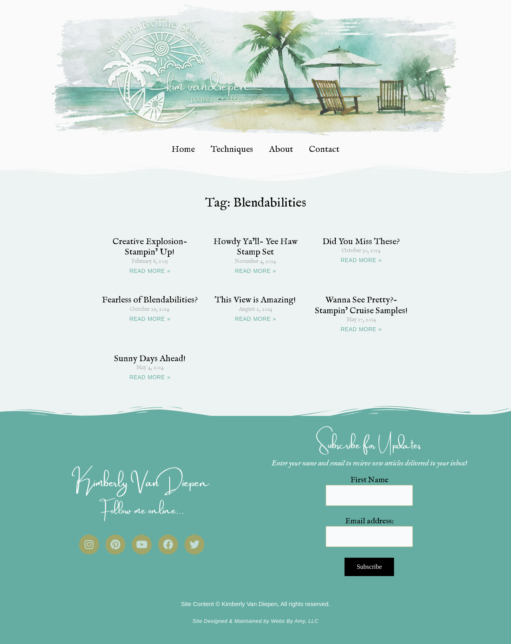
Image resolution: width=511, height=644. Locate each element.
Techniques (232, 149)
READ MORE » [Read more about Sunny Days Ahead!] (149, 377)
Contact (324, 149)
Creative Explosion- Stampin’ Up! (150, 247)
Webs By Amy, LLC (295, 621)
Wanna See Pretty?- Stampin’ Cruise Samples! (361, 305)
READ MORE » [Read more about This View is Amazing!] (255, 319)
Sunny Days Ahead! (150, 358)
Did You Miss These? (361, 241)
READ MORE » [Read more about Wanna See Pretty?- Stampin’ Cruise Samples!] (361, 329)
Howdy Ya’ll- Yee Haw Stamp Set (255, 247)
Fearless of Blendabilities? (150, 300)
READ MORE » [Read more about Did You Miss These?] (361, 260)
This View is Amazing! (255, 300)
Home (183, 149)
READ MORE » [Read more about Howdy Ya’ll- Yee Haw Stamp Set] (255, 271)
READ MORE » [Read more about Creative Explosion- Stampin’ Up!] (149, 271)
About (281, 149)
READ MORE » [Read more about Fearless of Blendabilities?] (149, 319)
